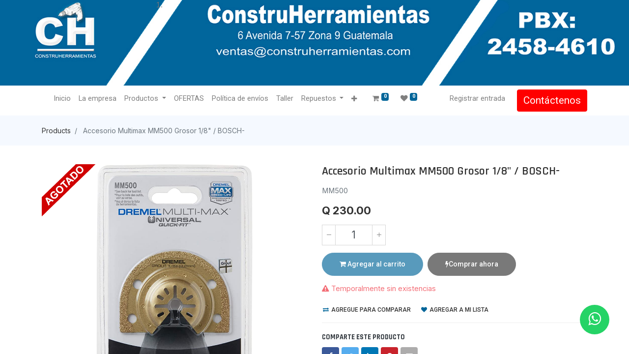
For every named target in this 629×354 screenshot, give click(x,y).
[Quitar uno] (328, 235)
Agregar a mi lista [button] (454, 309)
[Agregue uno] (378, 235)
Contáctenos (552, 100)
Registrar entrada (477, 98)
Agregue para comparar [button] (367, 309)
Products (56, 130)
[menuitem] (62, 98)
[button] (354, 99)
